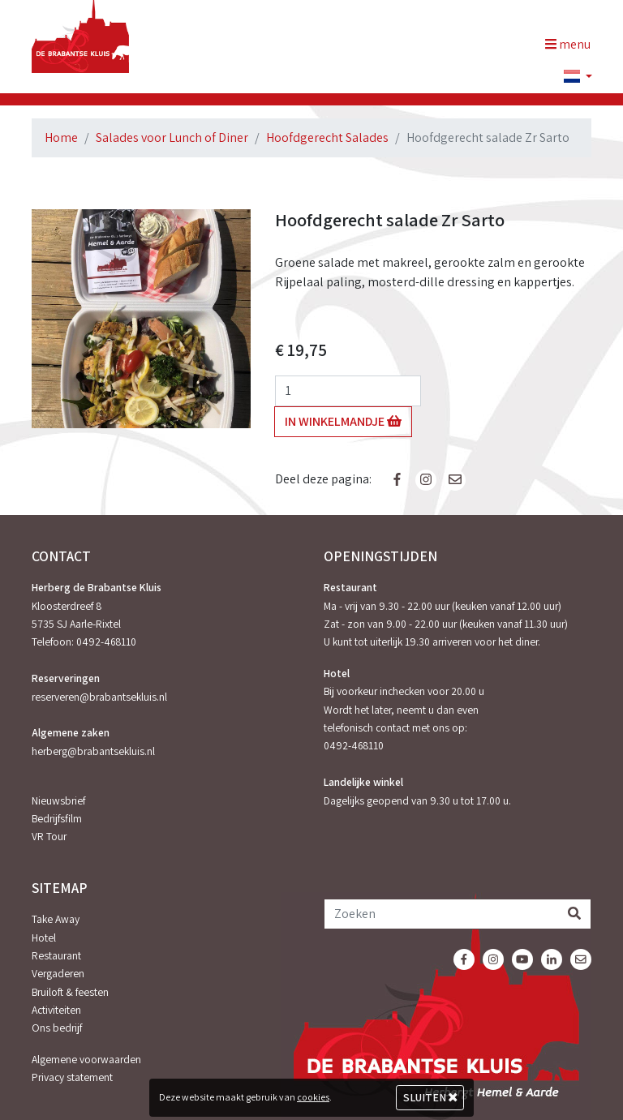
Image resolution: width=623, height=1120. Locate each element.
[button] (571, 77)
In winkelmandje (343, 421)
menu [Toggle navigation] (568, 44)
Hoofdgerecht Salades (327, 137)
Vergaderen (58, 973)
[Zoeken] (441, 914)
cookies (313, 1097)
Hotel (44, 937)
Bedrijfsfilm (57, 818)
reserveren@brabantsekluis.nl (99, 696)
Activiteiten (56, 1009)
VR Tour (49, 836)
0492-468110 (106, 641)
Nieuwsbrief (58, 800)
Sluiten (430, 1097)
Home (61, 137)
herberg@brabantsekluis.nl (93, 751)
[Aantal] (348, 390)
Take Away (55, 919)
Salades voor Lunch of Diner (172, 137)
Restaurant (56, 955)
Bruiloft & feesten (70, 992)
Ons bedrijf (57, 1027)
